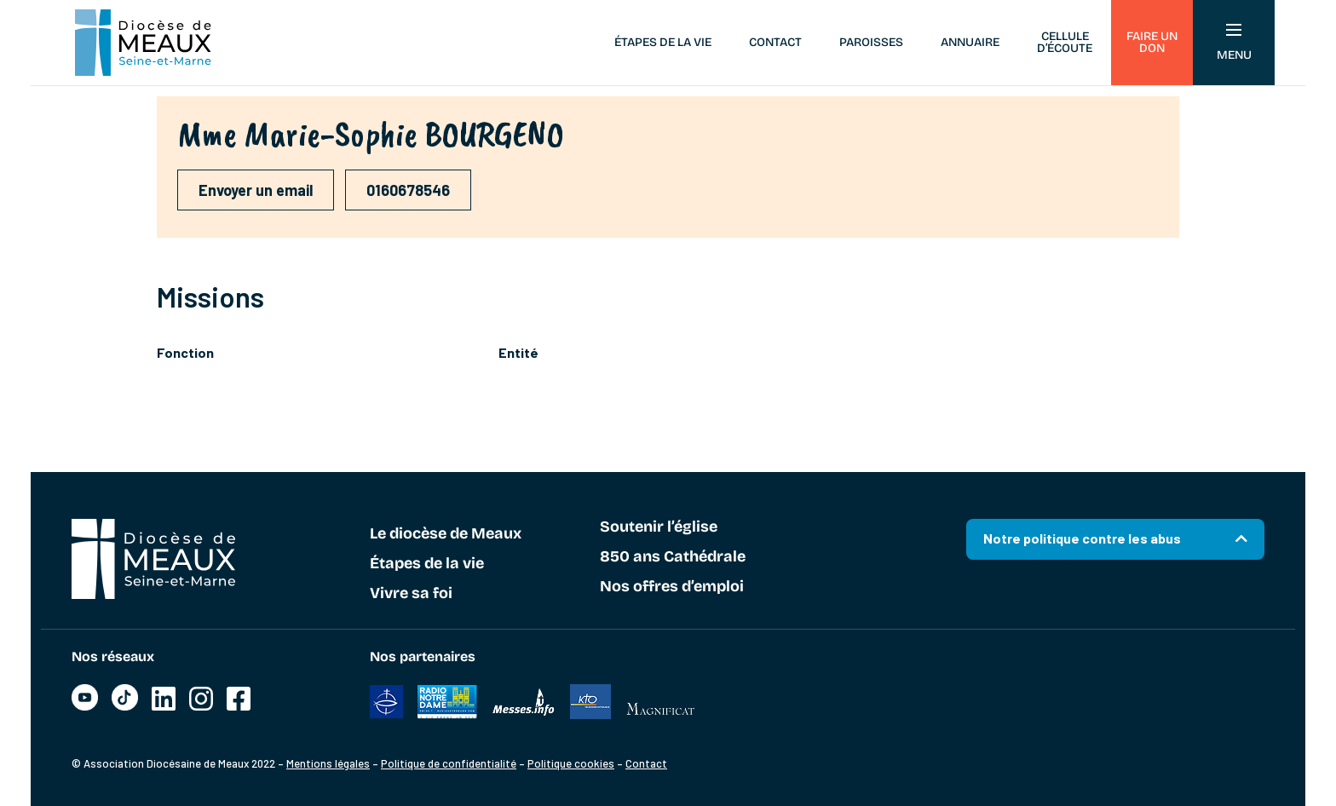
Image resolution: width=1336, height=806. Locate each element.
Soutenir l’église (658, 527)
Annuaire (970, 42)
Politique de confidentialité (448, 763)
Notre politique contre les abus (1082, 538)
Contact (775, 42)
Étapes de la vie (662, 42)
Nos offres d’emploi (672, 587)
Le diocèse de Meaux (445, 534)
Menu (1234, 43)
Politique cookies (570, 763)
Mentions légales (328, 763)
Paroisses (871, 42)
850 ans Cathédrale (673, 557)
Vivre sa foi (411, 593)
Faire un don (1152, 42)
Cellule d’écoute (1064, 42)
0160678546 (408, 190)
